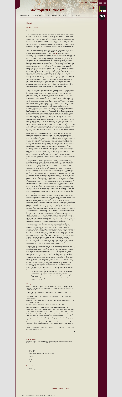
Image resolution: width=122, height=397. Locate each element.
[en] (27, 30)
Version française (83, 2)
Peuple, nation (32, 361)
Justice (30, 368)
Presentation (24, 15)
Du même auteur (40, 30)
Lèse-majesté (31, 356)
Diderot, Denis (32, 350)
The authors (75, 15)
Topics (46, 15)
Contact (67, 388)
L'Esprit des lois (32, 355)
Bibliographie (32, 30)
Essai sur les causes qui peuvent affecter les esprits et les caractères (42, 353)
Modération (31, 358)
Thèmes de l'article (50, 30)
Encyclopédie (31, 352)
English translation (92, 2)
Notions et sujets (32, 369)
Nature (30, 359)
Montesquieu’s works (60, 15)
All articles (36, 15)
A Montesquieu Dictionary (45, 9)
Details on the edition (57, 388)
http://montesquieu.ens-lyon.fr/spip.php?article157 (54, 315)
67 (55, 54)
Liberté (29, 23)
